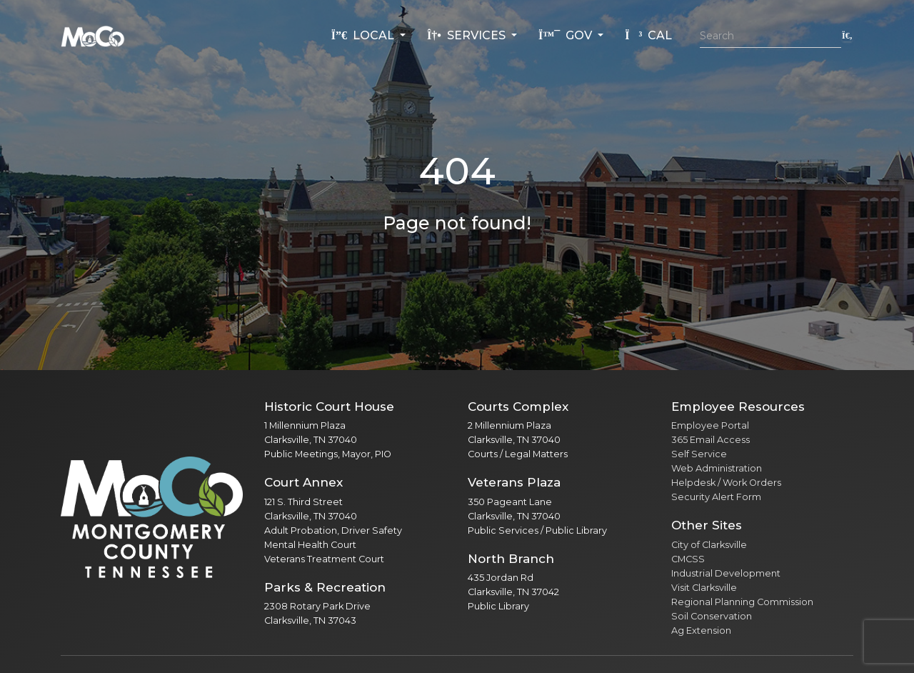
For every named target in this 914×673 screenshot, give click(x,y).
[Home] (93, 36)
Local (364, 35)
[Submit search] (847, 35)
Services (467, 35)
